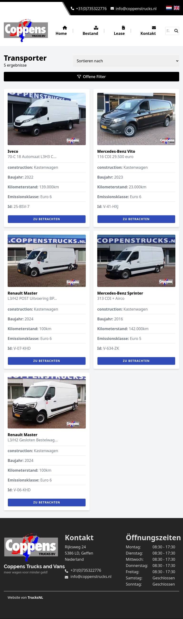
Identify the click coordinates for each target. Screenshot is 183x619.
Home (61, 31)
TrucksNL (35, 597)
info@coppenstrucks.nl (136, 8)
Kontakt (148, 31)
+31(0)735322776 (91, 8)
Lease (119, 31)
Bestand (90, 31)
